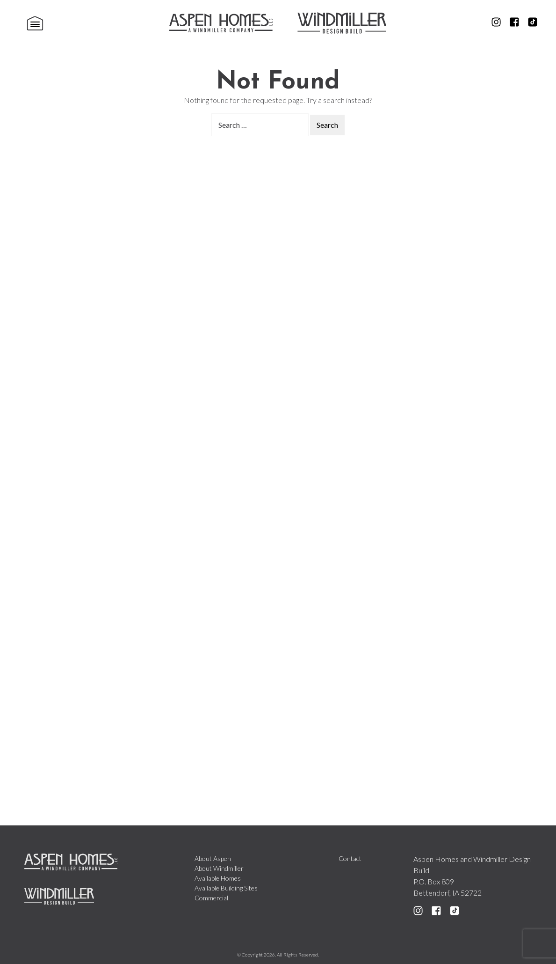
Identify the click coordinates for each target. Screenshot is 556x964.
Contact (350, 858)
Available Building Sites (226, 888)
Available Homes (218, 878)
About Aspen (213, 858)
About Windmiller (219, 868)
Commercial (211, 898)
